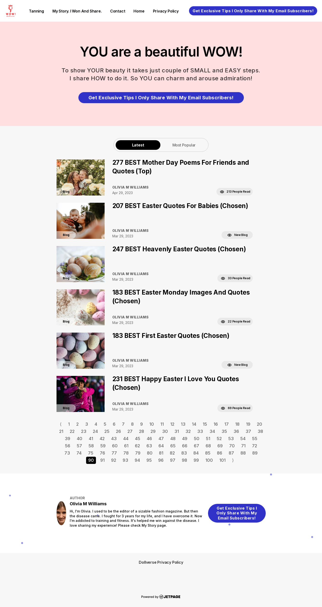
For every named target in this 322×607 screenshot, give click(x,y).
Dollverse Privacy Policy (161, 562)
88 (243, 452)
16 (216, 424)
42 (102, 438)
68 (208, 445)
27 (130, 431)
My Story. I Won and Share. (77, 11)
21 (61, 431)
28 (141, 431)
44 (125, 438)
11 (162, 424)
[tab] (138, 145)
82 (172, 452)
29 (153, 431)
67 (196, 445)
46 (149, 438)
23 (83, 431)
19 (248, 424)
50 (196, 438)
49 (184, 438)
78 (126, 452)
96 (161, 460)
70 (232, 445)
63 (149, 445)
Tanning (36, 11)
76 (102, 452)
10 (151, 424)
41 (91, 438)
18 (237, 424)
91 (102, 460)
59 (103, 445)
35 (224, 431)
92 (113, 460)
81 (161, 452)
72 (254, 445)
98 (184, 460)
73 (67, 452)
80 (149, 452)
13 (183, 424)
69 (220, 445)
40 (79, 438)
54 (243, 438)
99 (196, 460)
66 (184, 445)
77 (114, 452)
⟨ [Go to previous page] (61, 424)
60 (115, 445)
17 (226, 424)
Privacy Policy (166, 11)
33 (200, 431)
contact (117, 11)
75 (90, 452)
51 (208, 438)
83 (184, 452)
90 (91, 460)
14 (194, 424)
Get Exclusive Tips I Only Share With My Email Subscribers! (253, 10)
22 (72, 431)
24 (95, 431)
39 (67, 438)
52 (219, 438)
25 (106, 431)
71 (243, 445)
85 (207, 452)
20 (259, 424)
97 (172, 460)
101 (222, 460)
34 (212, 431)
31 (176, 431)
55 (254, 438)
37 (248, 431)
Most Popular (184, 145)
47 (161, 438)
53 (231, 438)
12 (172, 424)
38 (260, 431)
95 (149, 460)
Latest (138, 145)
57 (79, 445)
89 (255, 452)
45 (137, 438)
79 (137, 452)
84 (196, 452)
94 (137, 460)
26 (118, 431)
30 (165, 431)
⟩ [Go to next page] (233, 460)
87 (231, 452)
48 (173, 438)
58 (91, 445)
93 (125, 460)
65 (173, 445)
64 (161, 445)
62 (137, 445)
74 (79, 452)
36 (236, 431)
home (138, 11)
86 (219, 452)
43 (114, 438)
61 (126, 445)
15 (205, 424)
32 (188, 431)
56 (67, 445)
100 (209, 460)
